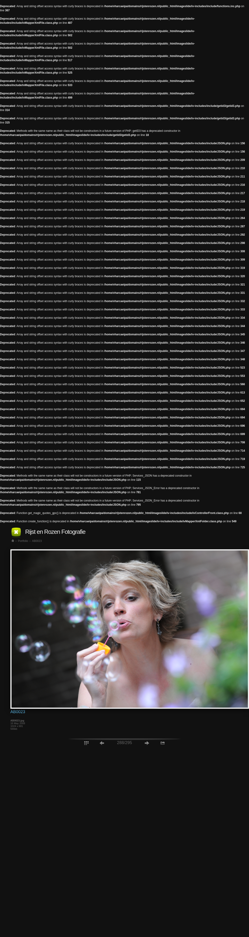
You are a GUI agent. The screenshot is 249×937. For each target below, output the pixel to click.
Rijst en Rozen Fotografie (55, 531)
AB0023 (37, 541)
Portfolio (23, 541)
